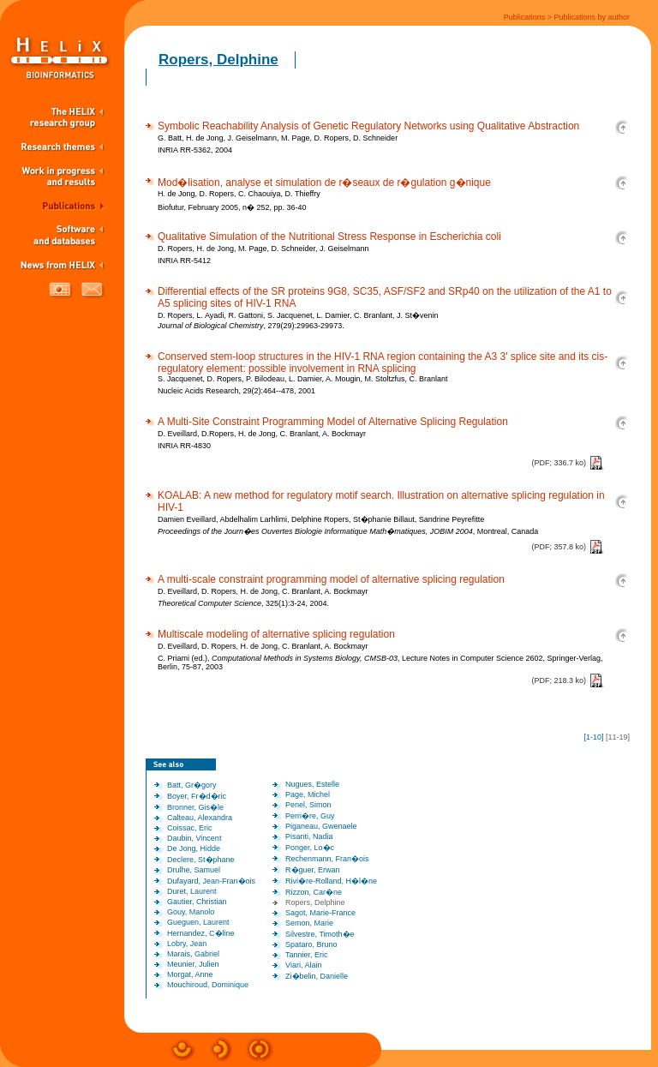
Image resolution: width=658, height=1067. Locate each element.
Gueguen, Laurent (198, 922)
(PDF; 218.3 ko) (558, 680)
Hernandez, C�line (201, 933)
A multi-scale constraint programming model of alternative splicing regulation (331, 579)
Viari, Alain (303, 965)
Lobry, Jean (186, 943)
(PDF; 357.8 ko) (558, 546)
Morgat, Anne (190, 974)
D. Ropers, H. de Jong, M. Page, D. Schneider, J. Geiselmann (263, 248)
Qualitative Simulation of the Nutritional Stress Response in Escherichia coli (329, 237)
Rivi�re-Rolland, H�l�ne (331, 881)
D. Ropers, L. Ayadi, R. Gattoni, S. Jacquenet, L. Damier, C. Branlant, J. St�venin (298, 315)
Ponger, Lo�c (309, 847)
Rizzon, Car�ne (313, 892)
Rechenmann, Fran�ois (327, 858)
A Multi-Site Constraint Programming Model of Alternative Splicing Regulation (333, 422)
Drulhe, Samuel (193, 870)
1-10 (593, 737)
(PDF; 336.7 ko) (558, 463)
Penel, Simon (308, 804)
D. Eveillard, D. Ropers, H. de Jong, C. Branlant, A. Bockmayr (263, 591)
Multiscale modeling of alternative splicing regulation (276, 634)
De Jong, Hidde (193, 848)
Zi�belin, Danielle (316, 976)
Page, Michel (307, 794)
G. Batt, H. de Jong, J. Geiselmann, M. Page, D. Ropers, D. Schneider (278, 138)
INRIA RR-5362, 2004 (195, 150)
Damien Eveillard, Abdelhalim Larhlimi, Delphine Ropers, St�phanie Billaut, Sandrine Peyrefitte (321, 519)
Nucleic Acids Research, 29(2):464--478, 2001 (236, 391)
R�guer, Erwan (312, 870)
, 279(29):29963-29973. (251, 325)
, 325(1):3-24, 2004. (243, 603)
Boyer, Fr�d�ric (196, 796)
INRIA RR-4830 (184, 445)
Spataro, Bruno (311, 944)
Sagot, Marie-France (320, 912)
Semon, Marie (309, 923)
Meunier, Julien (193, 964)
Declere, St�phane (201, 859)
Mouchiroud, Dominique (207, 984)
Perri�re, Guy (310, 816)
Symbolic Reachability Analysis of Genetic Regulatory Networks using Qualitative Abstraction (368, 126)
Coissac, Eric (189, 828)
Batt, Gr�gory (192, 785)
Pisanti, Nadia (309, 836)
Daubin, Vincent (194, 838)
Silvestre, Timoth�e (320, 934)
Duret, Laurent (192, 891)
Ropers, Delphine (218, 59)
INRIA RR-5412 (184, 260)
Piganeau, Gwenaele (321, 826)
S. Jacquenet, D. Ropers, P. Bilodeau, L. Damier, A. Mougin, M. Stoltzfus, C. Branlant (303, 379)
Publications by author (591, 17)
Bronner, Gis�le (195, 807)
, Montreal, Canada (348, 531)
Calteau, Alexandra (199, 817)
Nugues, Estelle (312, 784)
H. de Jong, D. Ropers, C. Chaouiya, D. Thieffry (239, 193)
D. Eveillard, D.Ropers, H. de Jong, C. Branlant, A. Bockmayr (262, 433)
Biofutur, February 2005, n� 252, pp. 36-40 (232, 207)
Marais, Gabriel (193, 954)
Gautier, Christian (197, 901)
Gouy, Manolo (190, 912)
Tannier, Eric (306, 954)
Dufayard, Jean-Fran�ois (211, 881)
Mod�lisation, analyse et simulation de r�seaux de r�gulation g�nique (324, 183)
